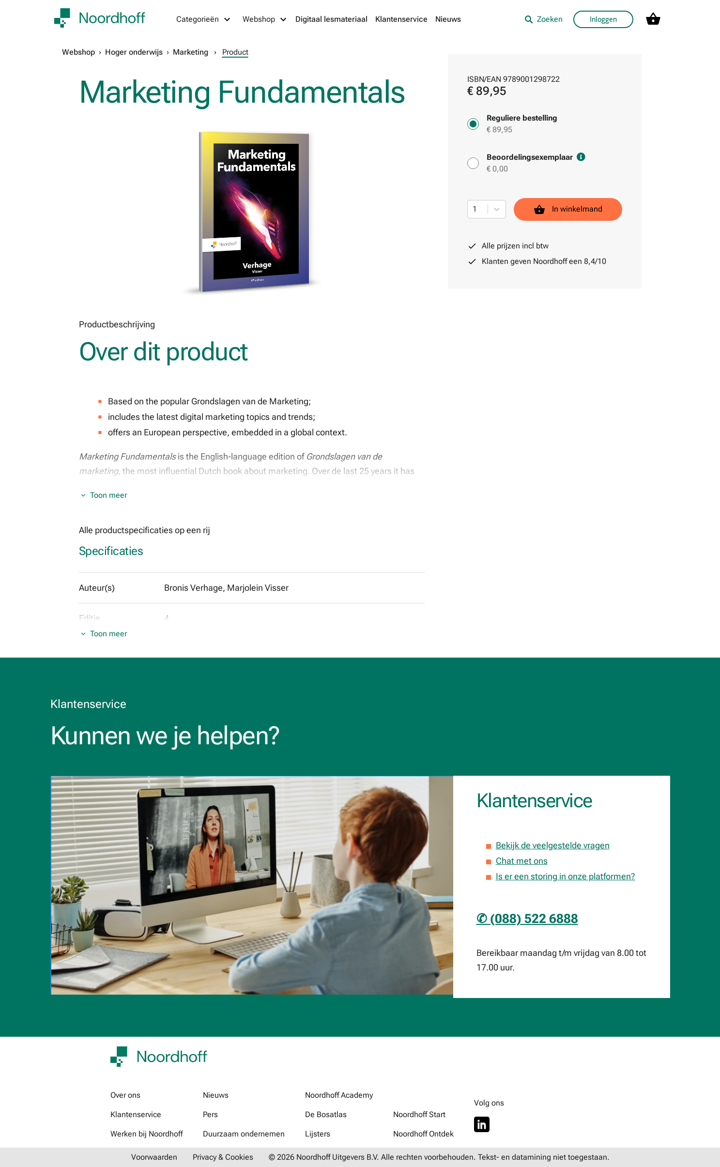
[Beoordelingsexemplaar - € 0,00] (473, 163)
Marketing (190, 52)
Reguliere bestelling (522, 118)
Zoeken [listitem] (543, 19)
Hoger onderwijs (134, 52)
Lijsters (317, 1133)
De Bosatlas (326, 1114)
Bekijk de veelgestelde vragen (553, 845)
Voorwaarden (154, 1157)
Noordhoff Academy (339, 1095)
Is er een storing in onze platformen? (565, 876)
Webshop (78, 52)
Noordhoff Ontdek (423, 1133)
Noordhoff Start (419, 1114)
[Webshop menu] (265, 19)
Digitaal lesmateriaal (331, 19)
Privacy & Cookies (223, 1157)
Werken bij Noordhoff (146, 1133)
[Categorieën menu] (203, 19)
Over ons (125, 1095)
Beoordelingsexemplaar (536, 157)
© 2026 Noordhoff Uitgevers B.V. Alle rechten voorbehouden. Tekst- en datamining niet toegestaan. (439, 1157)
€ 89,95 (499, 129)
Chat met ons (522, 861)
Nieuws (448, 19)
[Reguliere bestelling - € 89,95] (473, 124)
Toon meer (108, 495)
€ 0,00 (497, 168)
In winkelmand (568, 209)
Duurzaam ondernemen (244, 1133)
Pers (210, 1114)
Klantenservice (401, 19)
